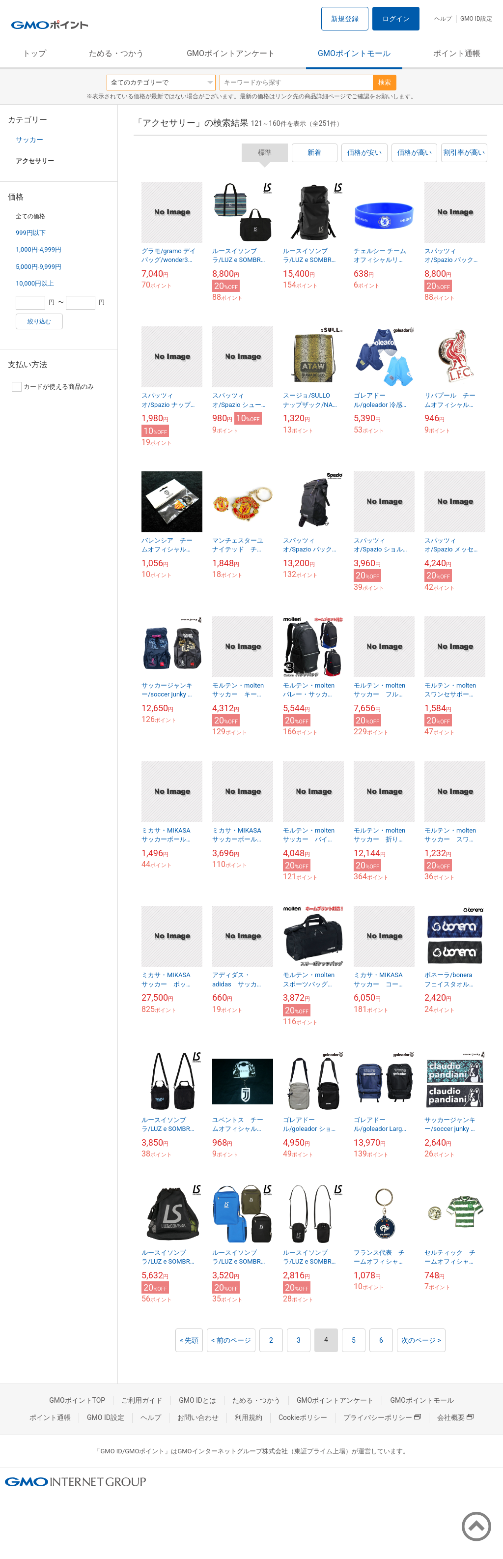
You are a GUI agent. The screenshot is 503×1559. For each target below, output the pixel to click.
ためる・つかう (116, 53)
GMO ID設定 (476, 18)
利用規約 (248, 1417)
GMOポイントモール (354, 53)
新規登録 (345, 19)
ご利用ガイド (142, 1400)
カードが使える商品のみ (53, 387)
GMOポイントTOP (77, 1400)
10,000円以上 (35, 283)
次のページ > (421, 1340)
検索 (384, 82)
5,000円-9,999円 (38, 266)
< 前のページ (231, 1340)
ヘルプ (443, 18)
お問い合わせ (198, 1417)
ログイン (396, 19)
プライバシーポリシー (382, 1417)
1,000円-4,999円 (38, 249)
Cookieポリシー (303, 1417)
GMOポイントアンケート (231, 53)
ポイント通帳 (456, 53)
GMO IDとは (197, 1400)
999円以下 (31, 232)
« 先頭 (189, 1340)
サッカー (29, 140)
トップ (34, 53)
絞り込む (39, 321)
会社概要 (455, 1417)
